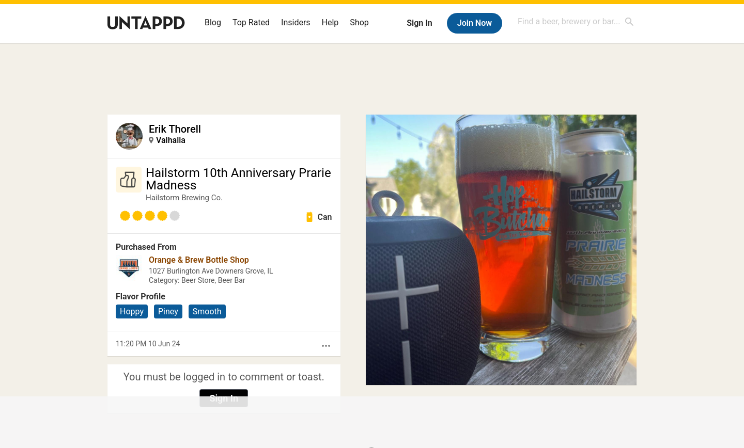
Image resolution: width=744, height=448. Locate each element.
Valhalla (170, 140)
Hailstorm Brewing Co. (184, 197)
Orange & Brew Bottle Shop (199, 260)
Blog (213, 22)
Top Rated (251, 22)
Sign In (419, 23)
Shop (359, 22)
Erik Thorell (175, 129)
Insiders (296, 22)
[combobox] (576, 21)
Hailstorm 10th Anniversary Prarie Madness (238, 179)
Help (330, 22)
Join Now (474, 23)
